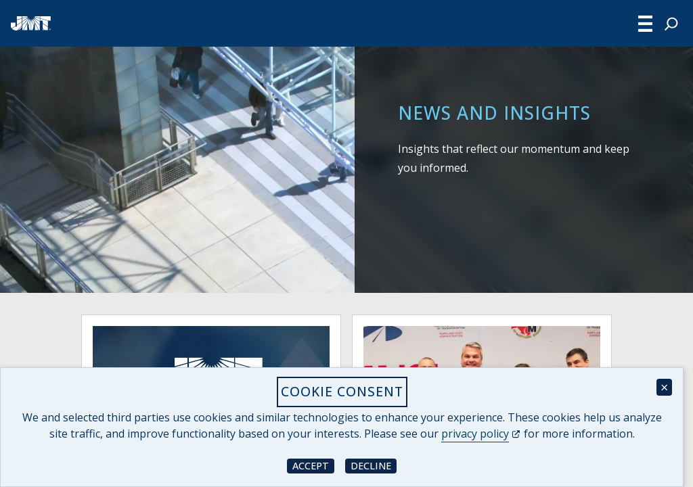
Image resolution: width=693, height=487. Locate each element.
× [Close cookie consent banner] (664, 387)
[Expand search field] (671, 23)
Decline (374, 465)
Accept (313, 465)
